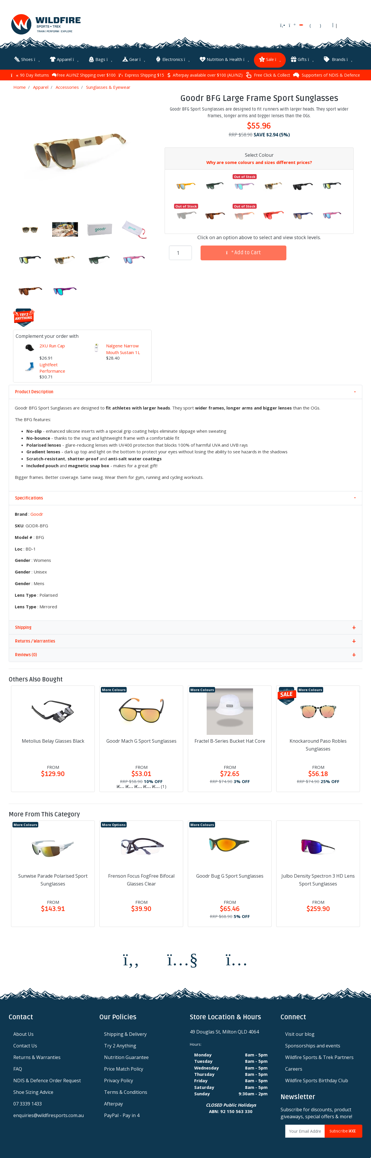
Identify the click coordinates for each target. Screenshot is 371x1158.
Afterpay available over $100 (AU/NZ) (205, 74)
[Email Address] (305, 1130)
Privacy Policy (118, 1080)
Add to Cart (243, 252)
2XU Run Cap (52, 345)
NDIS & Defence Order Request (47, 1080)
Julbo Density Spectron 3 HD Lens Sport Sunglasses (318, 879)
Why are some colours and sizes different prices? (259, 162)
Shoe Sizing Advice (33, 1091)
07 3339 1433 (27, 1103)
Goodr (36, 513)
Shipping (23, 627)
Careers (293, 1068)
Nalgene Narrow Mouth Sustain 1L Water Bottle (123, 351)
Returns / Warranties (35, 640)
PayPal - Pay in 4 (121, 1115)
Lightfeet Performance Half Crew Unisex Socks (56, 373)
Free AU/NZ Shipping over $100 (84, 74)
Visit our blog (299, 1033)
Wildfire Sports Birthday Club (316, 1080)
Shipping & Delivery (125, 1033)
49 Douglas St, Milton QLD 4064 (224, 1031)
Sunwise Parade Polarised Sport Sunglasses (53, 879)
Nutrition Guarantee (126, 1057)
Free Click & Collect (267, 74)
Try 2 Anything (120, 1045)
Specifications (29, 497)
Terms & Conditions (125, 1091)
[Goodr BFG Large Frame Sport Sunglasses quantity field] (180, 252)
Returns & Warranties (37, 1057)
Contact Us (25, 1045)
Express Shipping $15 (141, 74)
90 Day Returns (30, 74)
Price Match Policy (123, 1068)
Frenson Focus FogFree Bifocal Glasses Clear (141, 879)
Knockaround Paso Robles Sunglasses (318, 744)
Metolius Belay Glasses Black (53, 740)
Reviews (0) (26, 654)
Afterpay (113, 1103)
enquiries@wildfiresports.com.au (48, 1115)
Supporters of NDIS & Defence (326, 74)
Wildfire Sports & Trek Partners (319, 1057)
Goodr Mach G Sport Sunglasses (141, 740)
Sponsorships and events (312, 1045)
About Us (23, 1033)
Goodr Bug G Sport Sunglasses (229, 875)
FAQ (17, 1068)
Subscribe (343, 1130)
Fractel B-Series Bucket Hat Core (229, 740)
